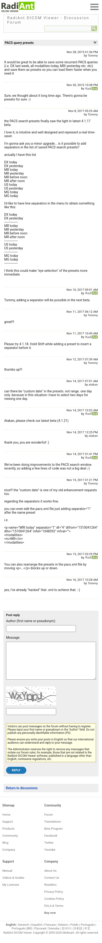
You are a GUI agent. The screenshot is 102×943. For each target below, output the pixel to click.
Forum (48, 821)
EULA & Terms (53, 912)
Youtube (49, 856)
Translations (52, 828)
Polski (74, 931)
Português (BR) (22, 935)
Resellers (50, 891)
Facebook (50, 842)
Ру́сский (40, 935)
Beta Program (53, 835)
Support (7, 828)
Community (10, 842)
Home (6, 821)
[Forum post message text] (51, 664)
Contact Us (51, 884)
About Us (50, 877)
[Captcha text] (31, 718)
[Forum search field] (68, 28)
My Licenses (10, 891)
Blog (5, 849)
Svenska (53, 935)
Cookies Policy (54, 905)
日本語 (77, 935)
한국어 (66, 935)
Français (50, 931)
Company (8, 856)
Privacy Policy (53, 898)
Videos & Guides (13, 884)
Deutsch (23, 931)
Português (88, 931)
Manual (7, 877)
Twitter (49, 849)
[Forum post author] (41, 628)
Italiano (63, 931)
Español (36, 931)
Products (8, 835)
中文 (87, 935)
